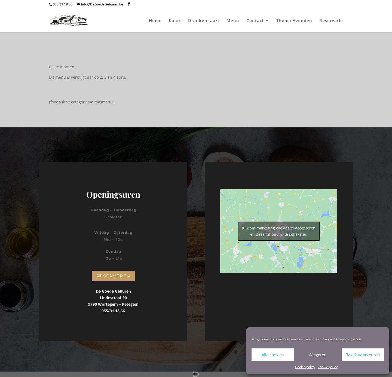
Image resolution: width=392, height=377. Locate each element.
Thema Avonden (294, 21)
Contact (255, 21)
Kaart (175, 21)
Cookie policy (305, 366)
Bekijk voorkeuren (362, 354)
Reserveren (113, 275)
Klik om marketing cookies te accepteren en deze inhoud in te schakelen (279, 231)
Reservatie (331, 21)
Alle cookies (273, 354)
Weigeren (317, 354)
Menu (232, 21)
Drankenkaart (203, 21)
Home (155, 21)
